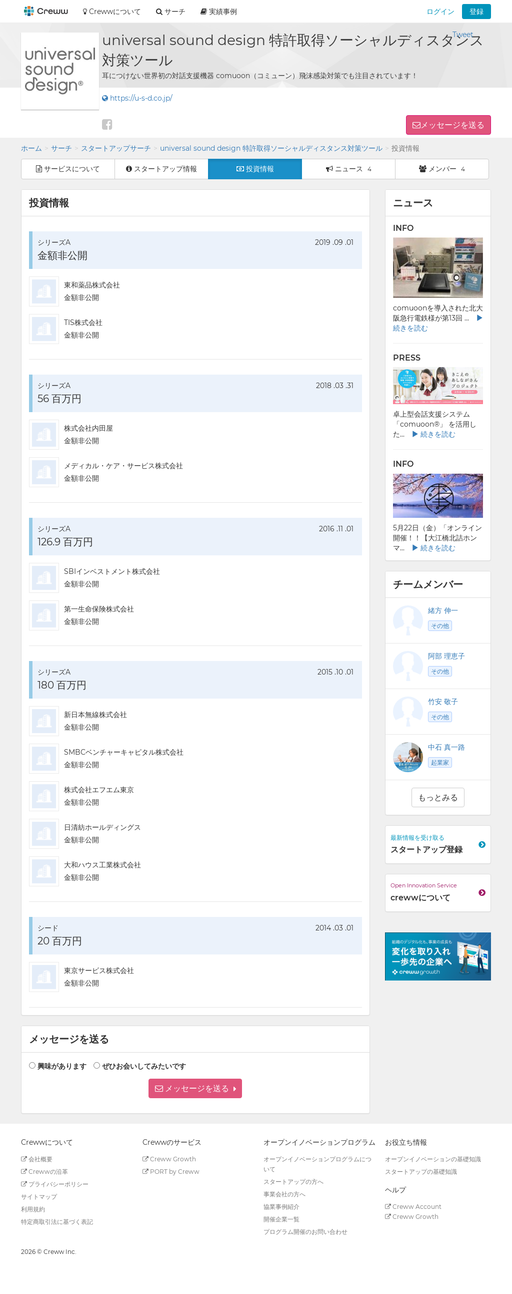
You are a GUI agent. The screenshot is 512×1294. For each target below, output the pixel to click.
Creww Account (413, 1206)
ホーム (31, 148)
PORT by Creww (171, 1171)
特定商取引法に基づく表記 (57, 1221)
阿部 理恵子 (446, 656)
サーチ (61, 148)
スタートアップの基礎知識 (421, 1171)
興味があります (62, 1066)
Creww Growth (169, 1159)
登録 (477, 11)
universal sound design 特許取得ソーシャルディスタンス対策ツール (271, 148)
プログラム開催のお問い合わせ (306, 1231)
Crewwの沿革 (44, 1171)
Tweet (463, 34)
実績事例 (218, 11)
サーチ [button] (171, 11)
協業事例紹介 (282, 1206)
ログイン (440, 11)
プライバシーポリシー (54, 1184)
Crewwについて (112, 11)
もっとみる (438, 797)
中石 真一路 (446, 747)
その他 (440, 625)
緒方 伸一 (443, 610)
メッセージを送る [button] (452, 125)
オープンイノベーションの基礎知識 (433, 1159)
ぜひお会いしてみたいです (144, 1066)
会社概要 (36, 1159)
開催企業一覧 (282, 1219)
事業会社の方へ (285, 1194)
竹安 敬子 (443, 701)
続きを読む (434, 434)
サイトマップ (39, 1196)
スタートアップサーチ (116, 148)
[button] (195, 1088)
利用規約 (33, 1209)
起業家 (440, 762)
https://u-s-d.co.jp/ (137, 98)
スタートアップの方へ (294, 1181)
